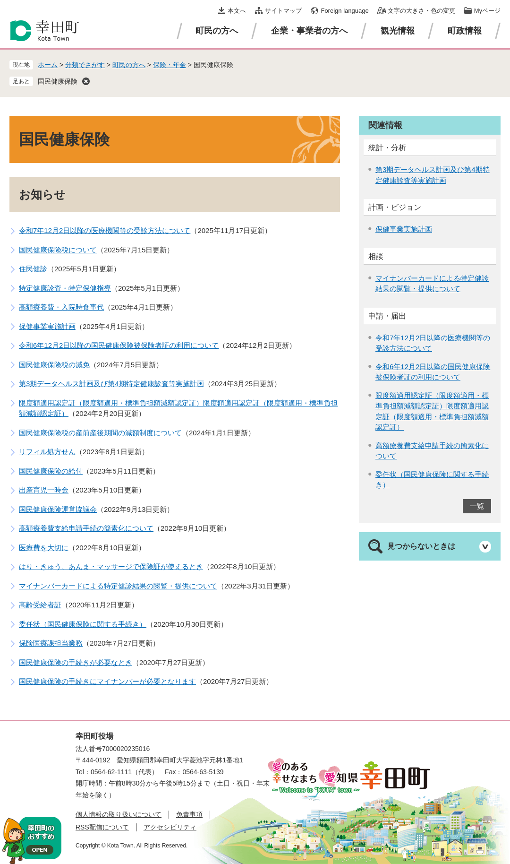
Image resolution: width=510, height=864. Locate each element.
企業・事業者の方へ (309, 30)
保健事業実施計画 (47, 326)
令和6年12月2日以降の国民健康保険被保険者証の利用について (119, 345)
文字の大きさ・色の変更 (421, 10)
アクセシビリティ (170, 827)
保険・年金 (169, 65)
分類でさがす (85, 65)
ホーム (48, 65)
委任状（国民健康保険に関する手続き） (82, 624)
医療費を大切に (43, 548)
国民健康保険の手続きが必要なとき (75, 662)
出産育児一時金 (43, 490)
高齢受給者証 (40, 605)
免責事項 (189, 814)
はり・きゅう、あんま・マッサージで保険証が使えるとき (111, 566)
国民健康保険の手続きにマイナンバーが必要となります (107, 681)
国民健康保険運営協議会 (58, 509)
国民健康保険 (57, 81)
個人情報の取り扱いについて (119, 814)
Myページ (487, 10)
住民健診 (33, 269)
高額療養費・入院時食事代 (61, 307)
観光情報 (398, 30)
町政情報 (465, 30)
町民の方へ (217, 30)
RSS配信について (102, 827)
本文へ (237, 10)
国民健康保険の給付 (51, 471)
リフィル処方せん (47, 452)
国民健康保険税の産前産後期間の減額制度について (100, 433)
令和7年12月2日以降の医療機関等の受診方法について (104, 230)
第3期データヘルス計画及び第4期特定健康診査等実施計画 (111, 384)
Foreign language (344, 10)
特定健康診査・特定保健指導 (65, 288)
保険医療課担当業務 (51, 643)
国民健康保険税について (58, 250)
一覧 (477, 506)
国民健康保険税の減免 (54, 365)
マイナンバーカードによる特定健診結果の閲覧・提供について (118, 586)
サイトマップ (283, 10)
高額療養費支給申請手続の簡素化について (86, 528)
